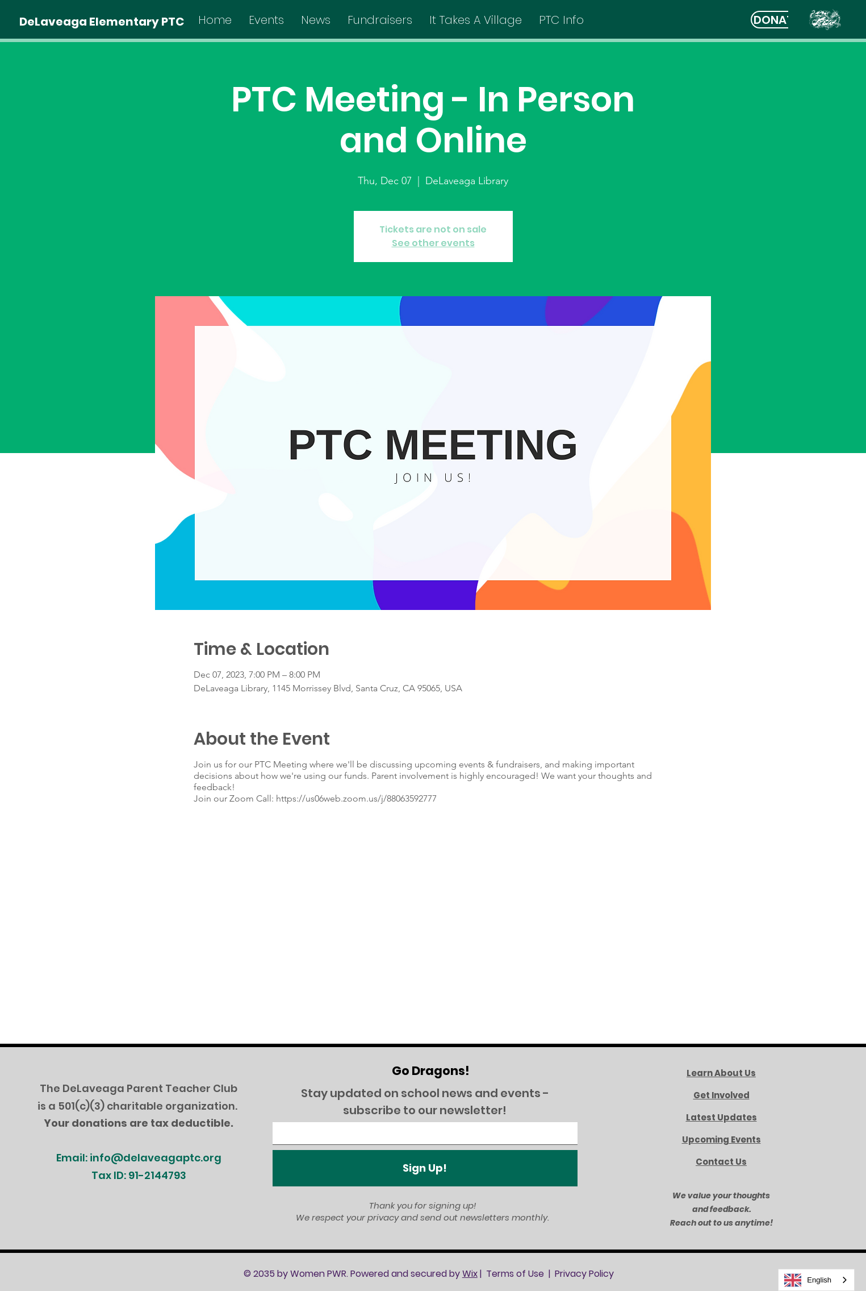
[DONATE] (776, 19)
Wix (470, 1273)
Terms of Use (515, 1273)
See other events (433, 243)
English (807, 1280)
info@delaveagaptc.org (155, 1158)
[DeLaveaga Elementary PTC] (101, 21)
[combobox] (816, 1280)
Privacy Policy (584, 1273)
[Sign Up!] (425, 1168)
